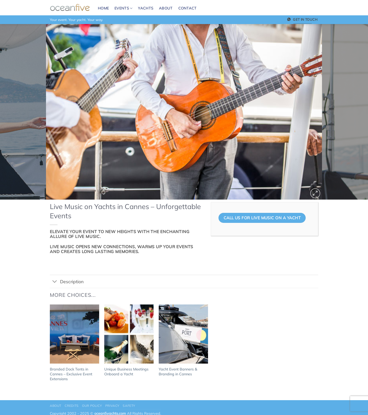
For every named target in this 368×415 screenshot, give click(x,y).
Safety (129, 406)
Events (123, 8)
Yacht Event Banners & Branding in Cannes (178, 371)
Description (67, 281)
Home (103, 8)
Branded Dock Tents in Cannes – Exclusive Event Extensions (71, 374)
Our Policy (92, 406)
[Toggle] (55, 281)
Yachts (145, 8)
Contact (187, 8)
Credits (71, 406)
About (165, 8)
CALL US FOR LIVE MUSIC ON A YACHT (262, 217)
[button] (315, 193)
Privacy (112, 406)
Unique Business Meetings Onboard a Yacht (126, 371)
